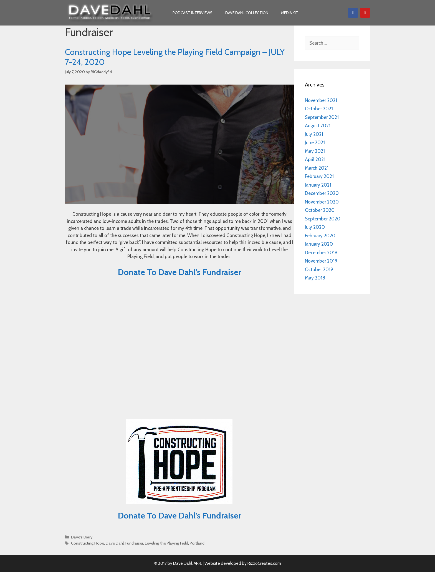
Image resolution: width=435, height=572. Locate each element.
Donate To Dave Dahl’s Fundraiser (179, 272)
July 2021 (314, 134)
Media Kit (289, 12)
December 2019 (321, 252)
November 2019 (321, 261)
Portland (197, 543)
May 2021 (315, 151)
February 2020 (320, 235)
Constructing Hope (87, 543)
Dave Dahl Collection (246, 12)
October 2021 (319, 108)
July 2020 (315, 227)
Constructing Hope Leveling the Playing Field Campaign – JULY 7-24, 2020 (175, 57)
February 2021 (319, 176)
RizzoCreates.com (264, 563)
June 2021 (315, 142)
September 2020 (322, 219)
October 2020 (320, 210)
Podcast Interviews (193, 12)
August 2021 (317, 125)
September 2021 (322, 117)
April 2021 (315, 159)
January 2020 (319, 244)
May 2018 (315, 278)
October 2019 (319, 269)
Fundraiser (134, 543)
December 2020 (322, 193)
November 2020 (322, 202)
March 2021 (316, 168)
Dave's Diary (81, 537)
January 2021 (318, 185)
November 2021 (321, 100)
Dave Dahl (115, 543)
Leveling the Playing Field (166, 543)
